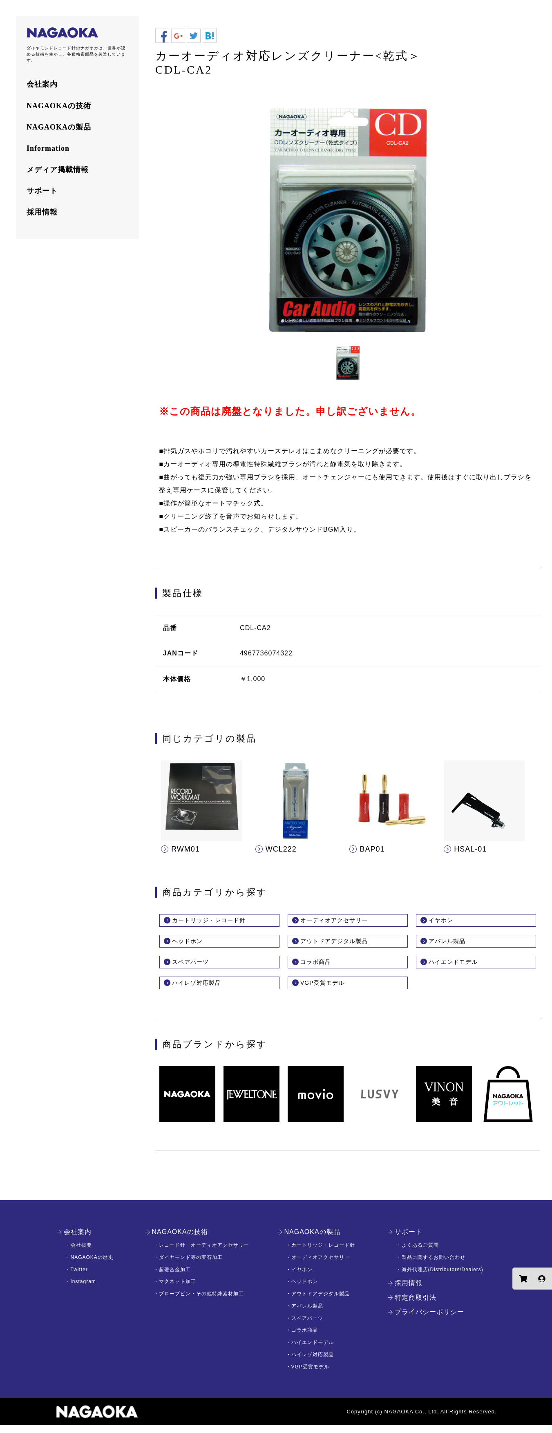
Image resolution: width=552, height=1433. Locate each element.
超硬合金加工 (175, 1277)
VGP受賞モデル (328, 990)
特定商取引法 (415, 1305)
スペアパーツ (195, 967)
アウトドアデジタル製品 (343, 944)
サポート (42, 191)
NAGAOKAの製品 (59, 127)
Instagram (83, 1289)
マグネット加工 (177, 1289)
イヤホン (444, 921)
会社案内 (42, 84)
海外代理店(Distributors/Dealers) (442, 1277)
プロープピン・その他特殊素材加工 (201, 1302)
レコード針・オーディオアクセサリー (204, 1253)
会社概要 (81, 1253)
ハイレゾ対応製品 (203, 990)
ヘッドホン (191, 944)
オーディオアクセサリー (343, 921)
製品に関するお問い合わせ (433, 1265)
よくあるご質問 (420, 1253)
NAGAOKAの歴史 (92, 1265)
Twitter (79, 1277)
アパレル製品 (452, 944)
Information (48, 148)
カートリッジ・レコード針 (218, 921)
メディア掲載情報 (58, 169)
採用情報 (42, 212)
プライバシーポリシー (429, 1320)
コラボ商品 (319, 967)
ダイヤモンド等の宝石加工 (191, 1265)
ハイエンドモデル (460, 967)
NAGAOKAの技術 (59, 106)
